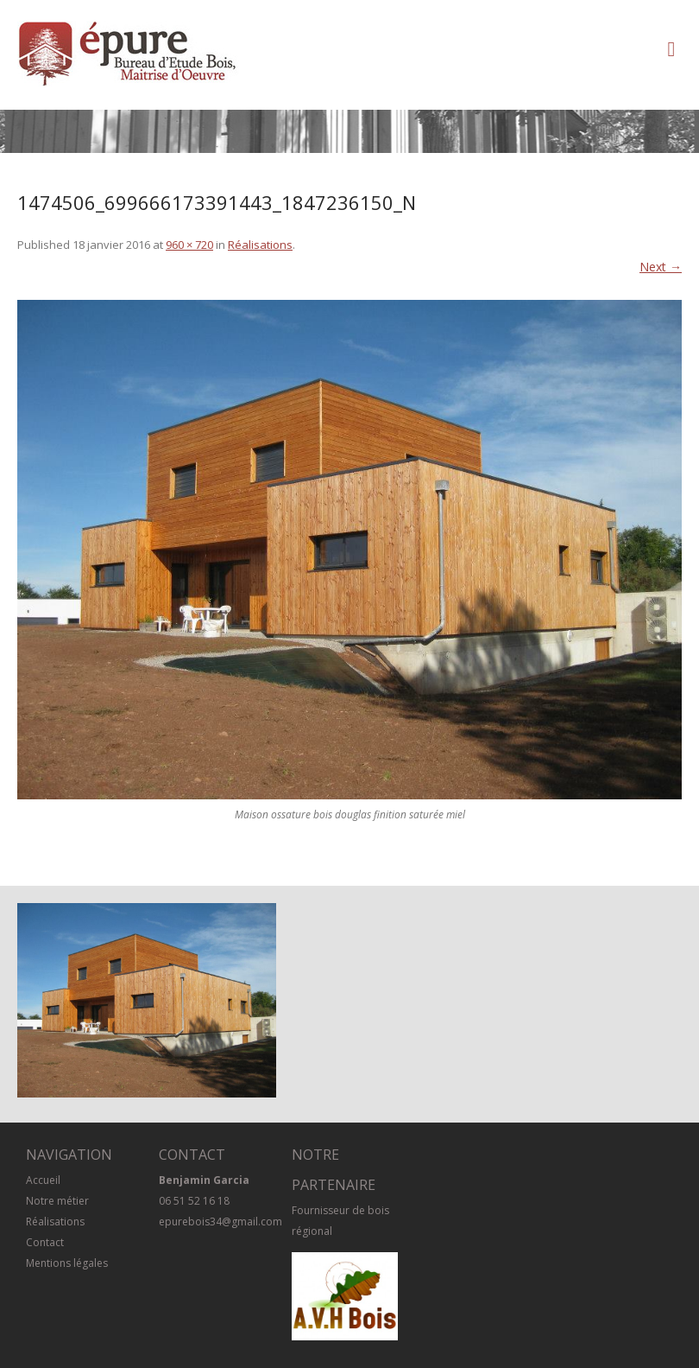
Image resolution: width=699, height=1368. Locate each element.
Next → (660, 266)
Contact (45, 1242)
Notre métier (57, 1200)
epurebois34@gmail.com (220, 1221)
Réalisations (260, 244)
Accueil (43, 1180)
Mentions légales (67, 1263)
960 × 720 (189, 244)
